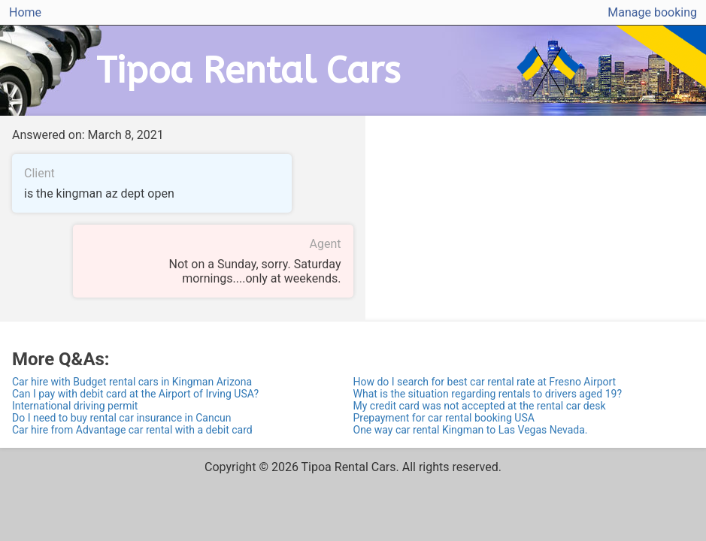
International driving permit (75, 406)
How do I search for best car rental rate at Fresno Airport (485, 382)
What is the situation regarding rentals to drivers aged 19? (488, 394)
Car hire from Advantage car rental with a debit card (132, 430)
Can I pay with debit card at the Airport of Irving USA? (135, 394)
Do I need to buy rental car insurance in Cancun (121, 418)
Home (25, 12)
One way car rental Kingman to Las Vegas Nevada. (470, 430)
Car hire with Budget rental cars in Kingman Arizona (132, 382)
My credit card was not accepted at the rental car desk (479, 406)
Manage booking (652, 12)
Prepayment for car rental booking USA (444, 418)
